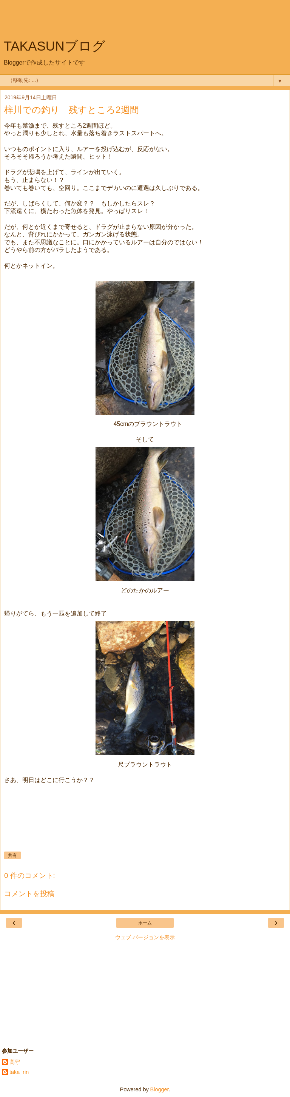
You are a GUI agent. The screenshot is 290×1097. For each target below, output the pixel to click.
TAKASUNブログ (54, 46)
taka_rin (19, 1072)
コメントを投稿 (29, 894)
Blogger (159, 1089)
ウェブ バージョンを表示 (145, 937)
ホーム (145, 923)
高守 (14, 1062)
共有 (12, 855)
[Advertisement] (145, 20)
